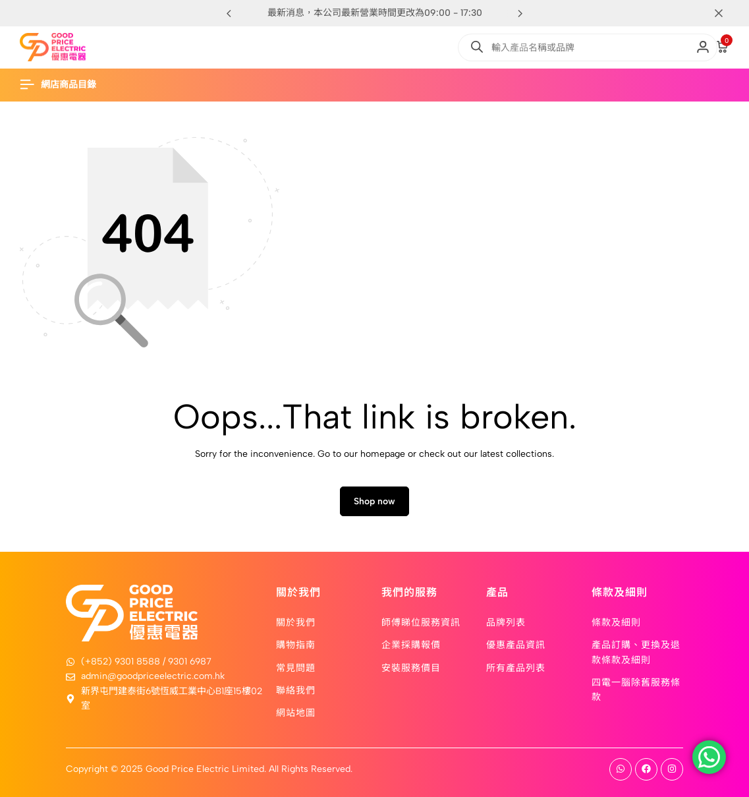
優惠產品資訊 (515, 644)
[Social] (620, 769)
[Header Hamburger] (64, 84)
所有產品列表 (515, 667)
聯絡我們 (296, 689)
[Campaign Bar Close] (725, 13)
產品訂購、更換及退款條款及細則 (636, 651)
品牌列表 (506, 621)
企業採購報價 (411, 644)
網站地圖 (296, 712)
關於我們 (296, 621)
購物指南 (296, 644)
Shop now (374, 501)
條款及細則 (616, 621)
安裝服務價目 (411, 667)
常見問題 (296, 667)
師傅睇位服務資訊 (420, 621)
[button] (520, 13)
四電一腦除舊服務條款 (636, 689)
